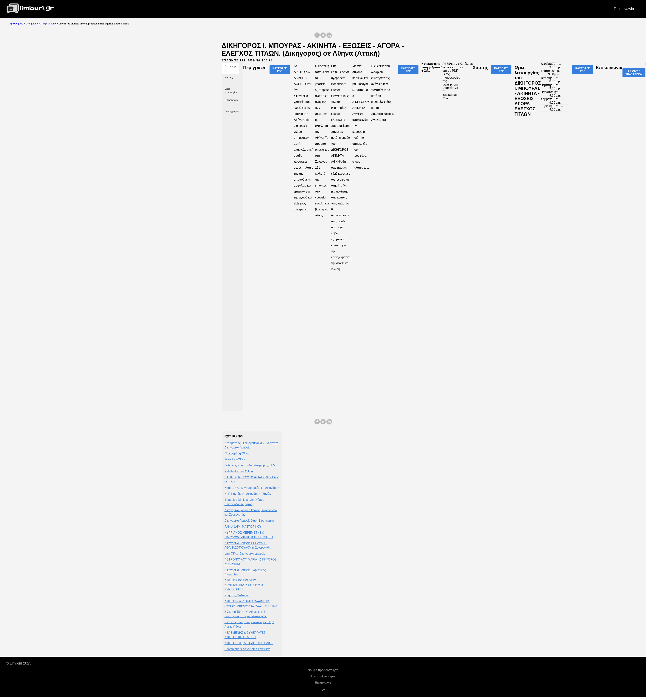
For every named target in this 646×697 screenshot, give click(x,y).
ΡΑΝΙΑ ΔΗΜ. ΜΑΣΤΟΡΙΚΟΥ (243, 526)
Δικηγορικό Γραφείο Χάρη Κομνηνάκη (249, 520)
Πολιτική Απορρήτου (323, 676)
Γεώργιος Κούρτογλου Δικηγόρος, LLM (250, 465)
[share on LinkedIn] (329, 37)
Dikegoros (31, 23)
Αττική (42, 23)
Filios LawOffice (235, 459)
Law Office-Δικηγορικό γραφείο (245, 553)
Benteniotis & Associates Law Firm (247, 649)
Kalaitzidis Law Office (239, 471)
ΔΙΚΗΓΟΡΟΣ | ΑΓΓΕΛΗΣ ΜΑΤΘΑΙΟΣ (249, 643)
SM (323, 690)
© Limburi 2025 (18, 663)
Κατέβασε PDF (280, 70)
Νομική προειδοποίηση (323, 670)
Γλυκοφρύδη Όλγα (237, 453)
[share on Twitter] (323, 37)
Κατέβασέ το (466, 65)
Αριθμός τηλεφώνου (633, 73)
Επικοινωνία (624, 9)
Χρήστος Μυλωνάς (237, 595)
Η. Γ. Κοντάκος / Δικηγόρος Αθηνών (248, 493)
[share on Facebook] (317, 37)
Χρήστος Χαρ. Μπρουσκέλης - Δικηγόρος (252, 487)
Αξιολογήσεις (16, 23)
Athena (52, 23)
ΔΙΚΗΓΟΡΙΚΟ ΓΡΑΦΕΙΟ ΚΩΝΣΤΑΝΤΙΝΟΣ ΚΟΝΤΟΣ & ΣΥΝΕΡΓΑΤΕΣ (244, 585)
